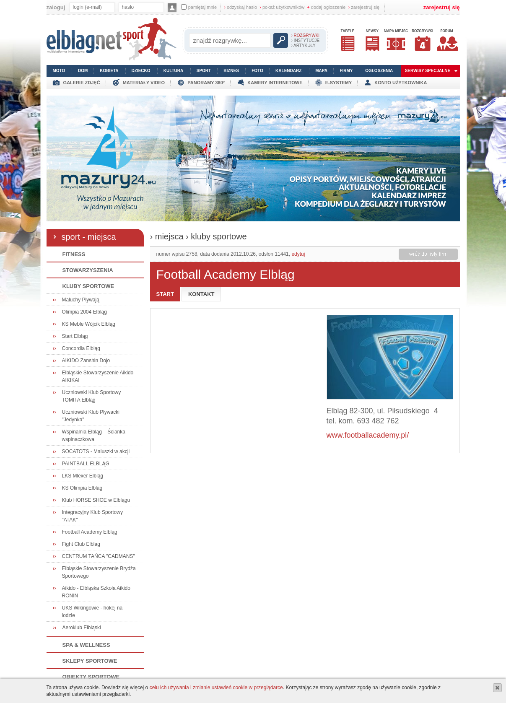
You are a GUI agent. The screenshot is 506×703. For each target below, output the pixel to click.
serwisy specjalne (428, 70)
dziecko (141, 70)
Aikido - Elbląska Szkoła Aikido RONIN (96, 592)
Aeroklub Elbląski (81, 627)
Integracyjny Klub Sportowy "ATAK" (92, 516)
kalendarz (288, 70)
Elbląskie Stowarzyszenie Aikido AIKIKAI (98, 376)
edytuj (298, 254)
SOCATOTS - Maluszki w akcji (96, 451)
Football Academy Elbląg (89, 532)
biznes (231, 70)
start (165, 294)
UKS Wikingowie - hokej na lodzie (92, 611)
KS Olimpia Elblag (82, 488)
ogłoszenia (379, 70)
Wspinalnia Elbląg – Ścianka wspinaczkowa (93, 435)
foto (257, 70)
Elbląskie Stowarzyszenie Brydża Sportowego (99, 572)
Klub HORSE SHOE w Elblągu (96, 500)
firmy (346, 70)
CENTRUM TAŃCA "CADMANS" (98, 556)
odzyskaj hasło (240, 7)
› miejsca (167, 236)
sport (204, 70)
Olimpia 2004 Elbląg (84, 312)
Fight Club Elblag (81, 544)
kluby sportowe (219, 236)
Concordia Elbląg (81, 348)
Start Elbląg (75, 336)
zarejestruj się (364, 7)
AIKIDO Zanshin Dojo (86, 360)
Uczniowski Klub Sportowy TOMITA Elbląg (91, 396)
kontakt (201, 294)
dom (83, 70)
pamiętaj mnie (199, 7)
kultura (173, 70)
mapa (321, 70)
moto (59, 70)
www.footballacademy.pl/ (368, 435)
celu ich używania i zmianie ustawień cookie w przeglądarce (216, 687)
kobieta (109, 70)
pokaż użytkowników (281, 7)
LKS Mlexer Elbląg (83, 476)
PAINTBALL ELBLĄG (85, 464)
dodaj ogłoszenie (326, 7)
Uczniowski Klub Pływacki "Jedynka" (90, 416)
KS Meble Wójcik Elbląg (88, 324)
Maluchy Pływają (80, 300)
